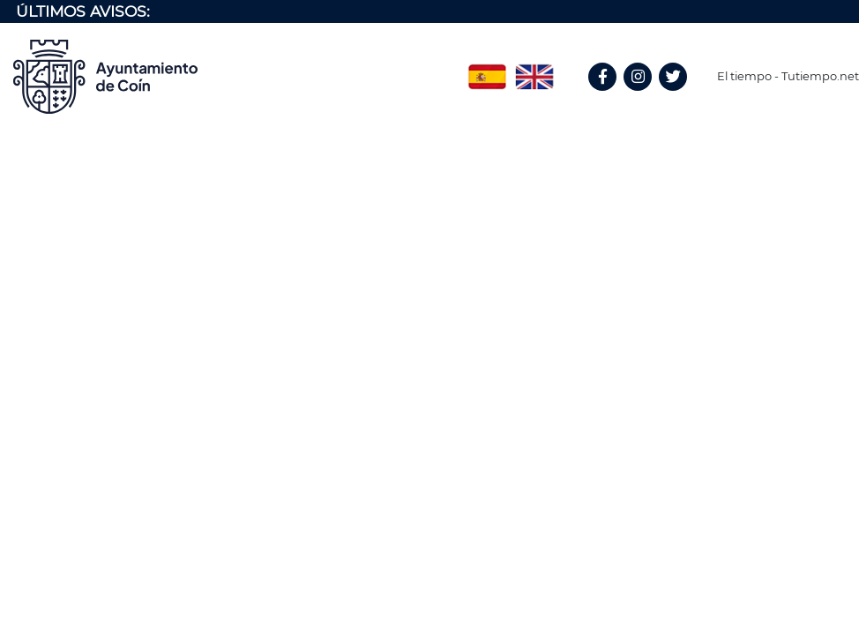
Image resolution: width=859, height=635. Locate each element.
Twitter (675, 95)
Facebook (610, 95)
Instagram (646, 95)
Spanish (487, 71)
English (534, 71)
